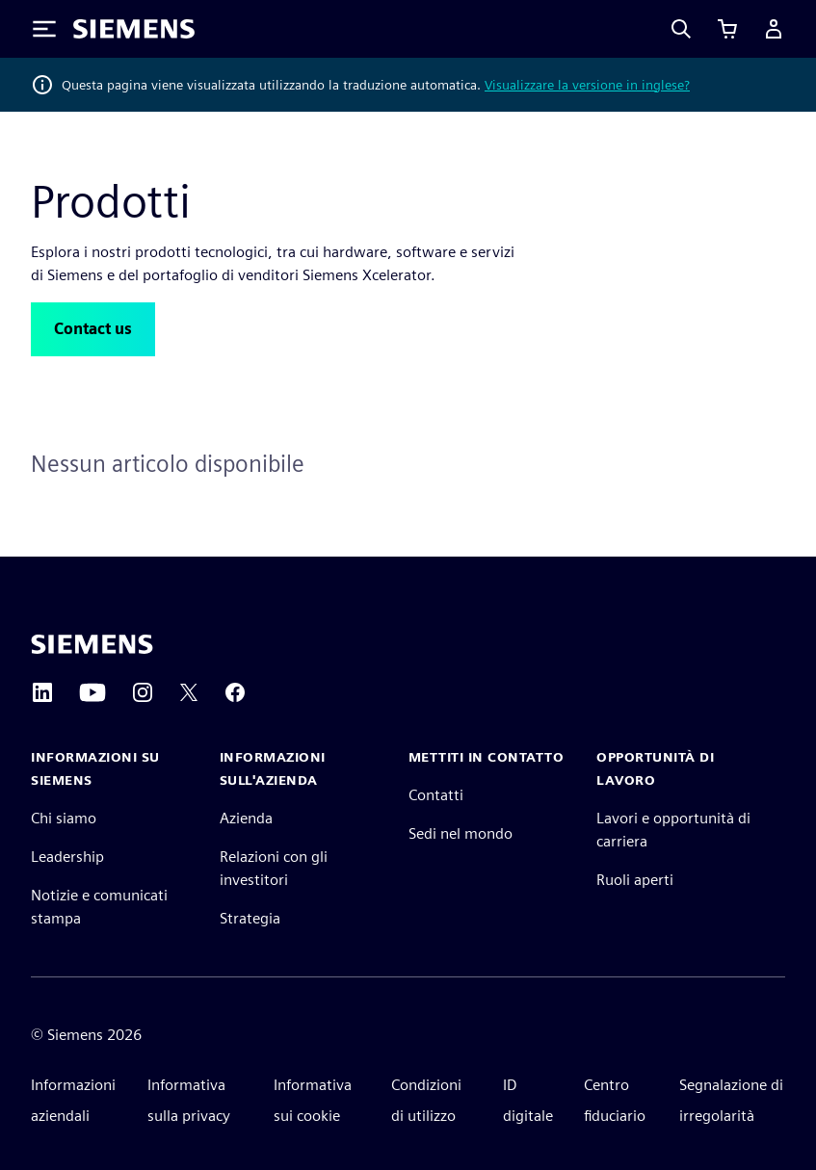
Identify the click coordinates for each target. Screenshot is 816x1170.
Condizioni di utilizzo (426, 1100)
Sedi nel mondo (460, 833)
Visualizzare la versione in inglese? (587, 84)
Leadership (67, 856)
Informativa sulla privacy (188, 1100)
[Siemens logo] (134, 29)
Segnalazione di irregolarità (731, 1100)
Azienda (246, 818)
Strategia (250, 918)
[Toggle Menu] (44, 28)
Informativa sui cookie (313, 1100)
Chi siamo (63, 818)
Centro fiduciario (614, 1100)
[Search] (681, 29)
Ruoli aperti (634, 880)
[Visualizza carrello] (727, 29)
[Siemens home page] (92, 644)
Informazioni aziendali (73, 1100)
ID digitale (528, 1100)
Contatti (435, 795)
